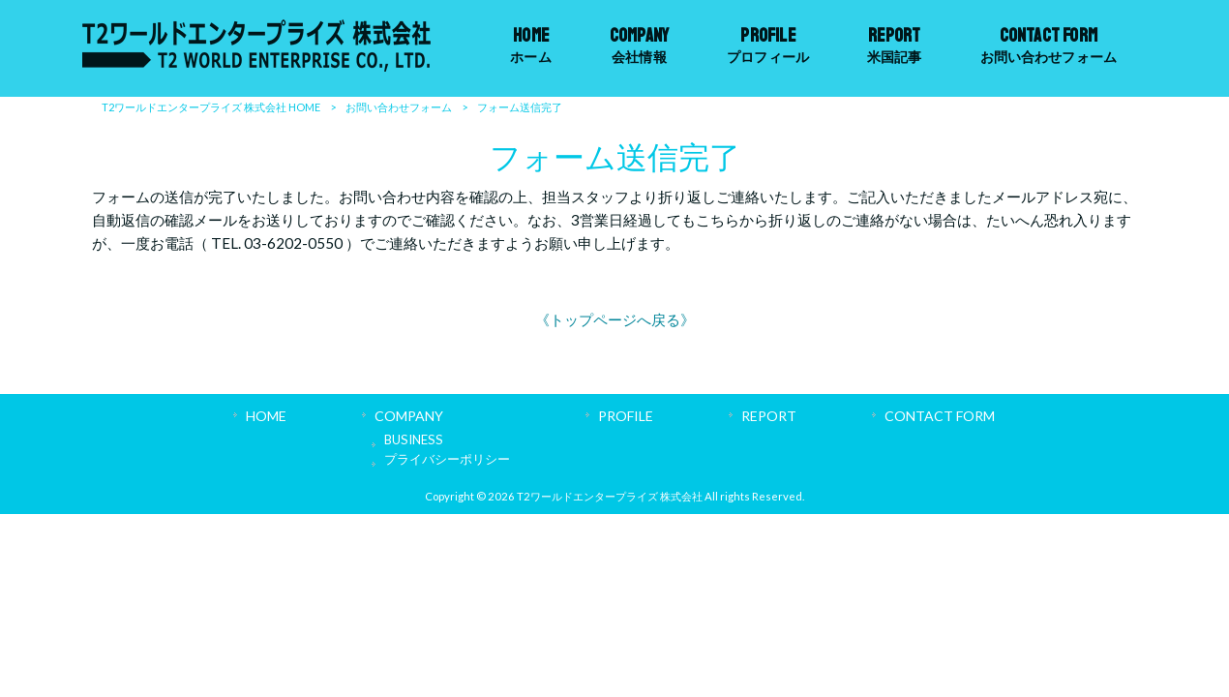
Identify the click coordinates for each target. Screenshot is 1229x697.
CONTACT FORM (939, 416)
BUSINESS (413, 439)
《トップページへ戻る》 (615, 319)
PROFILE (625, 416)
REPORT (768, 416)
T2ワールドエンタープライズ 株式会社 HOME (211, 107)
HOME (266, 416)
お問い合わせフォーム (398, 107)
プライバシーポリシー (447, 459)
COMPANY (409, 416)
